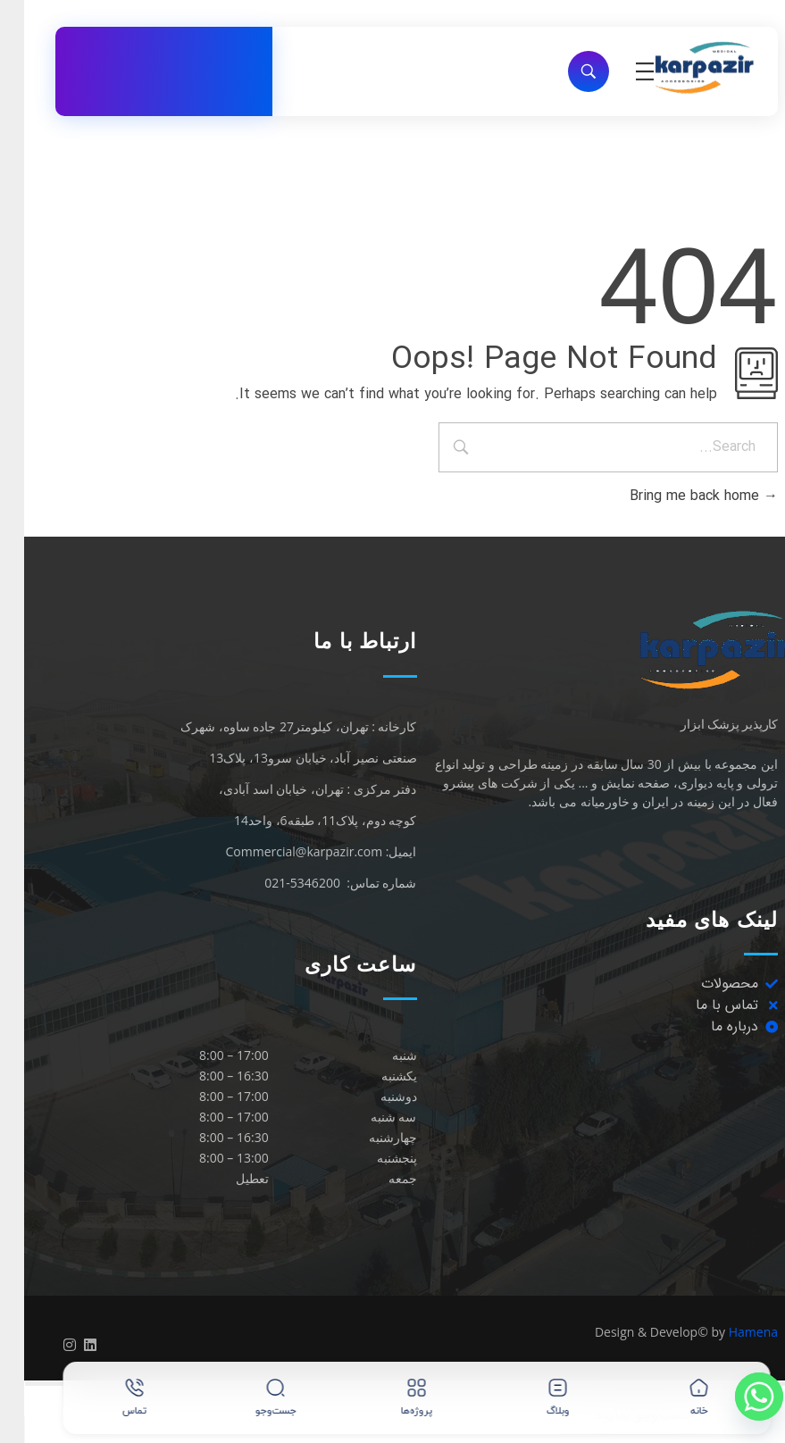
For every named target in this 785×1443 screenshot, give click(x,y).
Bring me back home (679, 496)
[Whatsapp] (735, 1396)
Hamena (729, 1331)
